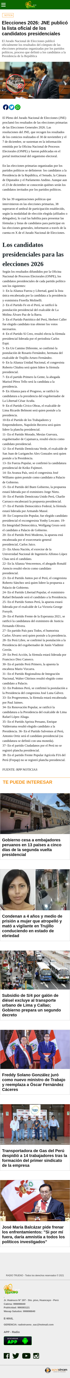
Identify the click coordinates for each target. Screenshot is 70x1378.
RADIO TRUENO (15, 1275)
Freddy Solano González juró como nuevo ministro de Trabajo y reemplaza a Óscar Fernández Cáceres (33, 1082)
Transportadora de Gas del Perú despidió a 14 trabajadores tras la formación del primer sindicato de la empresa (34, 1158)
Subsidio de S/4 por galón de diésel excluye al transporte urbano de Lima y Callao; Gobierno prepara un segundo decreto (31, 1005)
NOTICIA (8, 15)
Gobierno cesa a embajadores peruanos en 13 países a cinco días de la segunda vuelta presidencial (31, 847)
